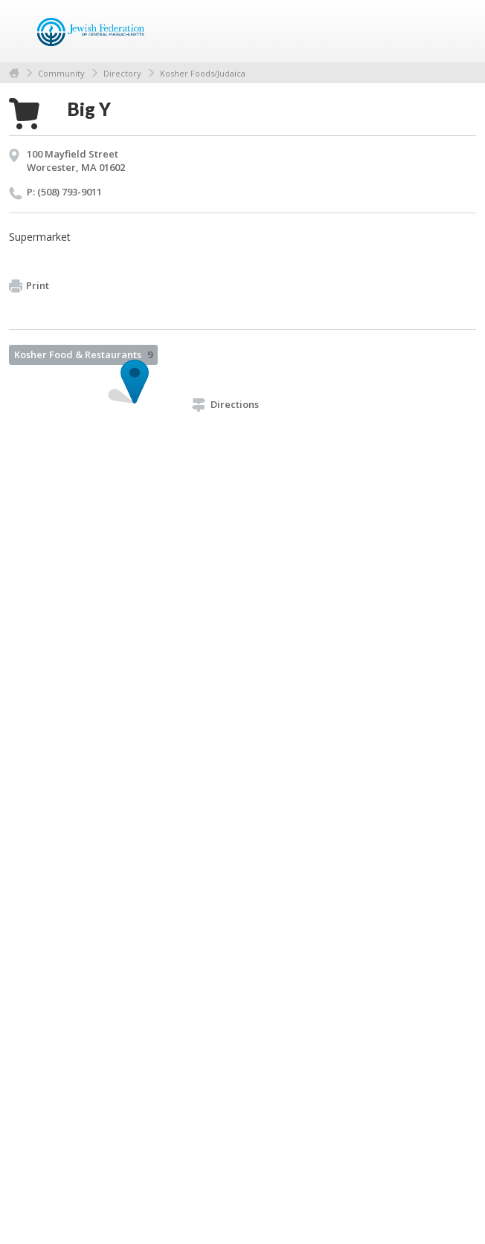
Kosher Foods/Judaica (202, 73)
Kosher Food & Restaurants (83, 354)
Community (61, 73)
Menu (459, 31)
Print (29, 286)
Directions (225, 404)
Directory (122, 73)
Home (14, 73)
